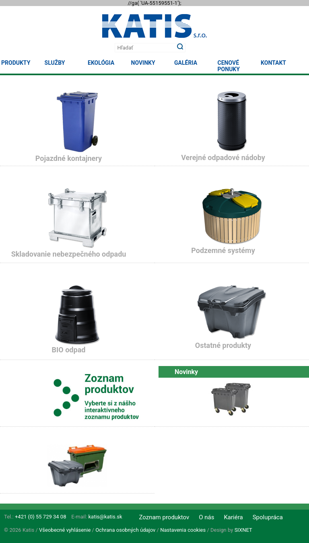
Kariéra (233, 517)
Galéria (185, 63)
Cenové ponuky (229, 66)
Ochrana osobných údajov (125, 530)
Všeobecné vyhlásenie (65, 530)
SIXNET (243, 530)
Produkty (15, 63)
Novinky (143, 63)
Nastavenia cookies (183, 530)
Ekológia (101, 63)
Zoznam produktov (164, 517)
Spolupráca (268, 517)
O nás (206, 517)
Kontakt (273, 63)
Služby (55, 63)
